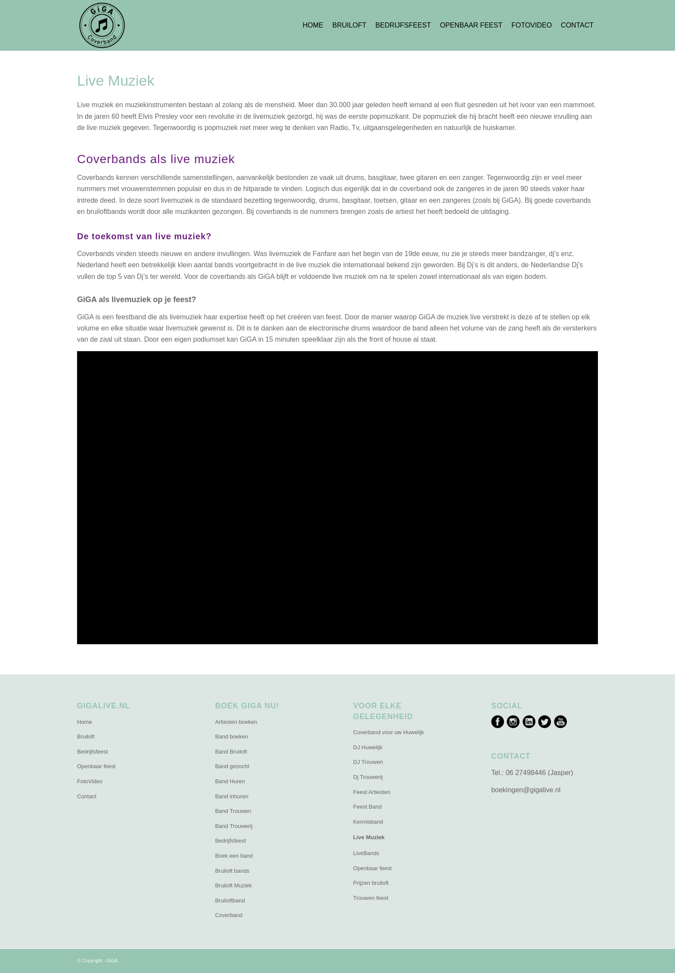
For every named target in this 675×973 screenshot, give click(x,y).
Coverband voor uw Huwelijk (388, 732)
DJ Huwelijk (367, 747)
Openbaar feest (96, 766)
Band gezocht (232, 766)
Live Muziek (368, 837)
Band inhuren (231, 796)
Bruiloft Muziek (233, 885)
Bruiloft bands (232, 871)
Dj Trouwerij (368, 777)
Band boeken (231, 736)
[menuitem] (313, 25)
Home (84, 722)
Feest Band (367, 806)
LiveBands (366, 853)
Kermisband (368, 822)
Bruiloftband (230, 900)
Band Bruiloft (231, 751)
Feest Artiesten (371, 792)
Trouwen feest (370, 898)
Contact (86, 796)
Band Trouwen (233, 811)
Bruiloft (85, 736)
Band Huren (230, 781)
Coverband (229, 915)
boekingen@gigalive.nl (525, 790)
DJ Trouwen (368, 762)
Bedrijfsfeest (92, 751)
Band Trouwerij (234, 826)
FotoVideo (89, 781)
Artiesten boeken (236, 722)
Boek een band (234, 856)
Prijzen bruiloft (370, 883)
